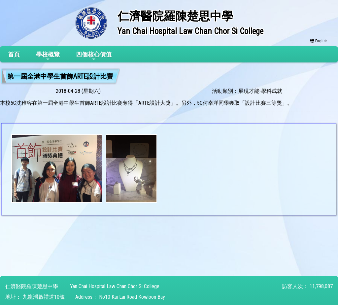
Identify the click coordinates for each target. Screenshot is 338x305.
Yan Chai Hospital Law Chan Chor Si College (114, 286)
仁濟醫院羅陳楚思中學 (31, 286)
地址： (13, 297)
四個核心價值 (94, 56)
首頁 (14, 54)
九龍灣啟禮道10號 (43, 297)
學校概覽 (48, 56)
